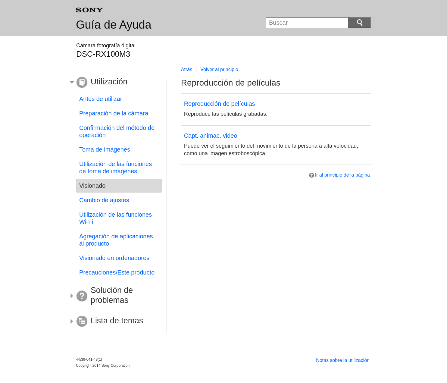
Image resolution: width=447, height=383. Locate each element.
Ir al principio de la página (342, 174)
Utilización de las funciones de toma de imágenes (115, 167)
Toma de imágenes (104, 149)
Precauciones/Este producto (117, 272)
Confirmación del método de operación (117, 131)
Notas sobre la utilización (343, 360)
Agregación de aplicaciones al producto (116, 240)
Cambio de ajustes (104, 200)
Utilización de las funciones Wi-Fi (115, 218)
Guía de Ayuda (114, 24)
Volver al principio (219, 69)
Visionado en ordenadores (114, 258)
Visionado (92, 185)
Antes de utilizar (100, 99)
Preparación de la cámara (113, 113)
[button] (114, 82)
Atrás (186, 69)
